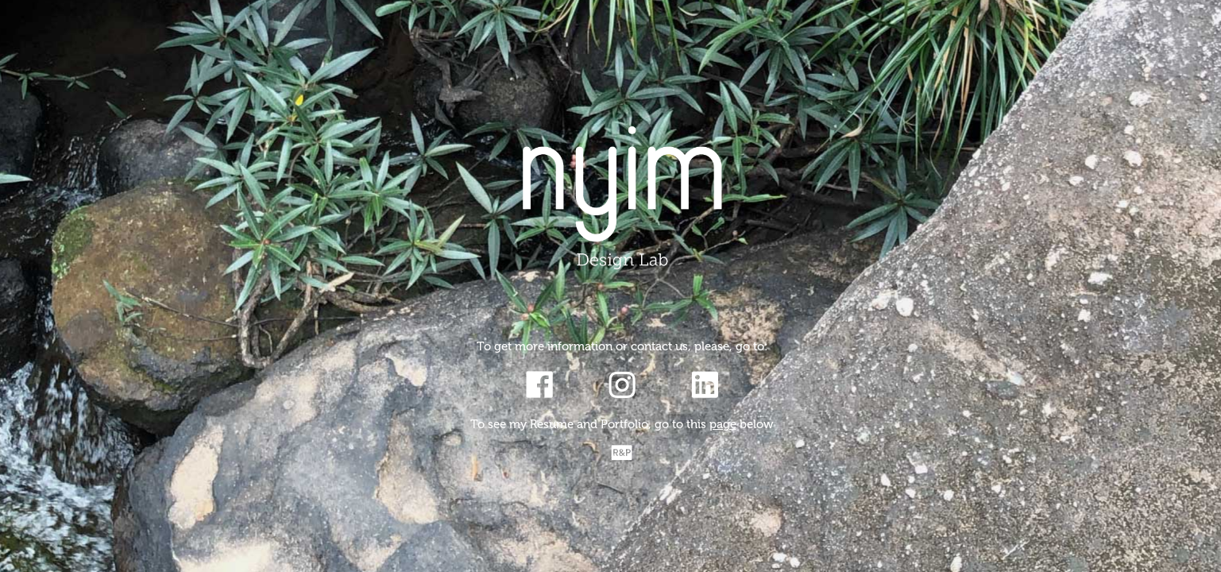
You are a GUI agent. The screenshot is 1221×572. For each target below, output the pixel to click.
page (722, 424)
